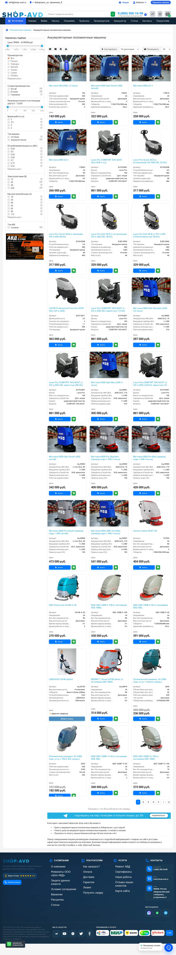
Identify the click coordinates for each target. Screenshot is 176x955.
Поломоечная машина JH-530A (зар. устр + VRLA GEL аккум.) (65, 757)
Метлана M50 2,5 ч (143, 85)
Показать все (15, 78)
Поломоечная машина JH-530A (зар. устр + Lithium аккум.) (149, 680)
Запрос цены (66, 719)
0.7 (12, 160)
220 (12, 188)
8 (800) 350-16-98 (130, 13)
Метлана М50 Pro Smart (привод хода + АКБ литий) (66, 532)
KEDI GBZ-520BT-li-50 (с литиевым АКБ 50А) (109, 757)
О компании (54, 866)
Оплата (84, 871)
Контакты (147, 21)
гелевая (15, 227)
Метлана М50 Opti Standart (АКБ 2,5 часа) (150, 309)
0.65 (13, 157)
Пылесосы (84, 21)
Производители (101, 21)
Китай (14, 89)
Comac (14, 70)
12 (12, 179)
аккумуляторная (18, 140)
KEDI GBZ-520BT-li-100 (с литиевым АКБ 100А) (146, 757)
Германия (15, 95)
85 (12, 208)
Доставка (85, 876)
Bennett (14, 67)
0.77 (13, 163)
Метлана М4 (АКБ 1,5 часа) (63, 85)
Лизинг (84, 886)
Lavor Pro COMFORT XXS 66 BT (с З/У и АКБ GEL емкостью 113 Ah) (108, 309)
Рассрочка (53, 891)
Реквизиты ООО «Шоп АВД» (62, 871)
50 (12, 205)
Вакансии (53, 886)
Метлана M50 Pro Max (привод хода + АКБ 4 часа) (149, 458)
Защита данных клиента (60, 876)
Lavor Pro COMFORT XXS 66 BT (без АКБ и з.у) (106, 161)
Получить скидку (88, 891)
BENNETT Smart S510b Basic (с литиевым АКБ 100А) (107, 680)
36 (12, 185)
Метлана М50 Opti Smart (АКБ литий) (106, 87)
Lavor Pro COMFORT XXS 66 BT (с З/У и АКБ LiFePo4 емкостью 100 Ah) (150, 383)
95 (12, 211)
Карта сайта (118, 886)
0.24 (13, 149)
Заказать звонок (160, 2)
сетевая (15, 137)
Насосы (55, 21)
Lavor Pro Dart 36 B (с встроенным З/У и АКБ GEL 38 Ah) (109, 235)
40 (12, 203)
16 (12, 197)
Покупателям (163, 21)
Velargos (15, 64)
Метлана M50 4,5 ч (59, 160)
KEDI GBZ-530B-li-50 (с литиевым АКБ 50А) (150, 606)
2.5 (12, 122)
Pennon (14, 61)
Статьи (134, 21)
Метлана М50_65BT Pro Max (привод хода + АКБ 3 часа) (105, 532)
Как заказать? (87, 866)
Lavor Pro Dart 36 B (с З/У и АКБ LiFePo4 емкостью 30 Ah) (149, 235)
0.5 (12, 151)
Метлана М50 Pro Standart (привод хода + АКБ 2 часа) (105, 458)
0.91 (13, 166)
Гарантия (85, 881)
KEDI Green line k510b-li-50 (62, 605)
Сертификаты (119, 871)
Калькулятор (120, 21)
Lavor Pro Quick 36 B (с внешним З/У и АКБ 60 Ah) (66, 235)
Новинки (32, 21)
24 (12, 182)
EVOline (14, 75)
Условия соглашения (58, 881)
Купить (59, 122)
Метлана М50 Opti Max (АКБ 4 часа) (106, 383)
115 (12, 214)
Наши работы (119, 876)
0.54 (13, 154)
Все (12, 58)
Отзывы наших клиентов (124, 881)
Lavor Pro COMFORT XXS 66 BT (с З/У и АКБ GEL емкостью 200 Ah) (66, 383)
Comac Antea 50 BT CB (145, 531)
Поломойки (69, 21)
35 (12, 200)
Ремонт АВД (118, 866)
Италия (14, 92)
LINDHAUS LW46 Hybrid (61, 679)
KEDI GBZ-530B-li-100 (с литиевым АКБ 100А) (109, 606)
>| (168, 802)
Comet (14, 73)
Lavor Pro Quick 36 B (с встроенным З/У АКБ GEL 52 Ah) (150, 161)
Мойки (44, 21)
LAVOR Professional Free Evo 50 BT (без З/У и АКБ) (66, 309)
